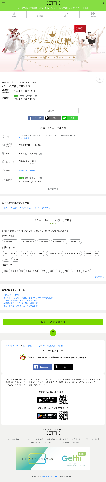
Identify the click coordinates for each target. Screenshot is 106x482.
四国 (66, 271)
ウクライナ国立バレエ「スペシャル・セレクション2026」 (27, 208)
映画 (97, 254)
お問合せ (65, 443)
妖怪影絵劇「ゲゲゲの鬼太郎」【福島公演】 (21, 303)
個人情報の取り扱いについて (19, 439)
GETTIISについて (51, 443)
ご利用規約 (38, 439)
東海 (43, 271)
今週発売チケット (10, 242)
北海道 (6, 271)
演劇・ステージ (37, 254)
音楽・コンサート (10, 254)
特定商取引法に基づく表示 (57, 439)
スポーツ (24, 254)
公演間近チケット (59, 242)
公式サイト (53, 110)
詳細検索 (98, 277)
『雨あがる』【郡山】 (12, 295)
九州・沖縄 (76, 271)
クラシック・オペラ (55, 254)
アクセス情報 (24, 138)
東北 (14, 271)
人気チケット (43, 242)
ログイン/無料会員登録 (53, 322)
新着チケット (75, 242)
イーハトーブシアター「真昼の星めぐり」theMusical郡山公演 (28, 298)
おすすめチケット (27, 242)
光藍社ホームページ (27, 170)
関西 (51, 271)
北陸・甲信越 (33, 271)
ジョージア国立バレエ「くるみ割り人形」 (20, 301)
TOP (53, 334)
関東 (22, 271)
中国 (58, 271)
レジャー (87, 254)
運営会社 (76, 443)
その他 (15, 259)
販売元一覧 (76, 439)
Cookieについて (34, 443)
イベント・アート (73, 254)
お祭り (6, 259)
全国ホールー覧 (90, 439)
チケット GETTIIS (49, 476)
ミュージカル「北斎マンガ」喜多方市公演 (20, 306)
